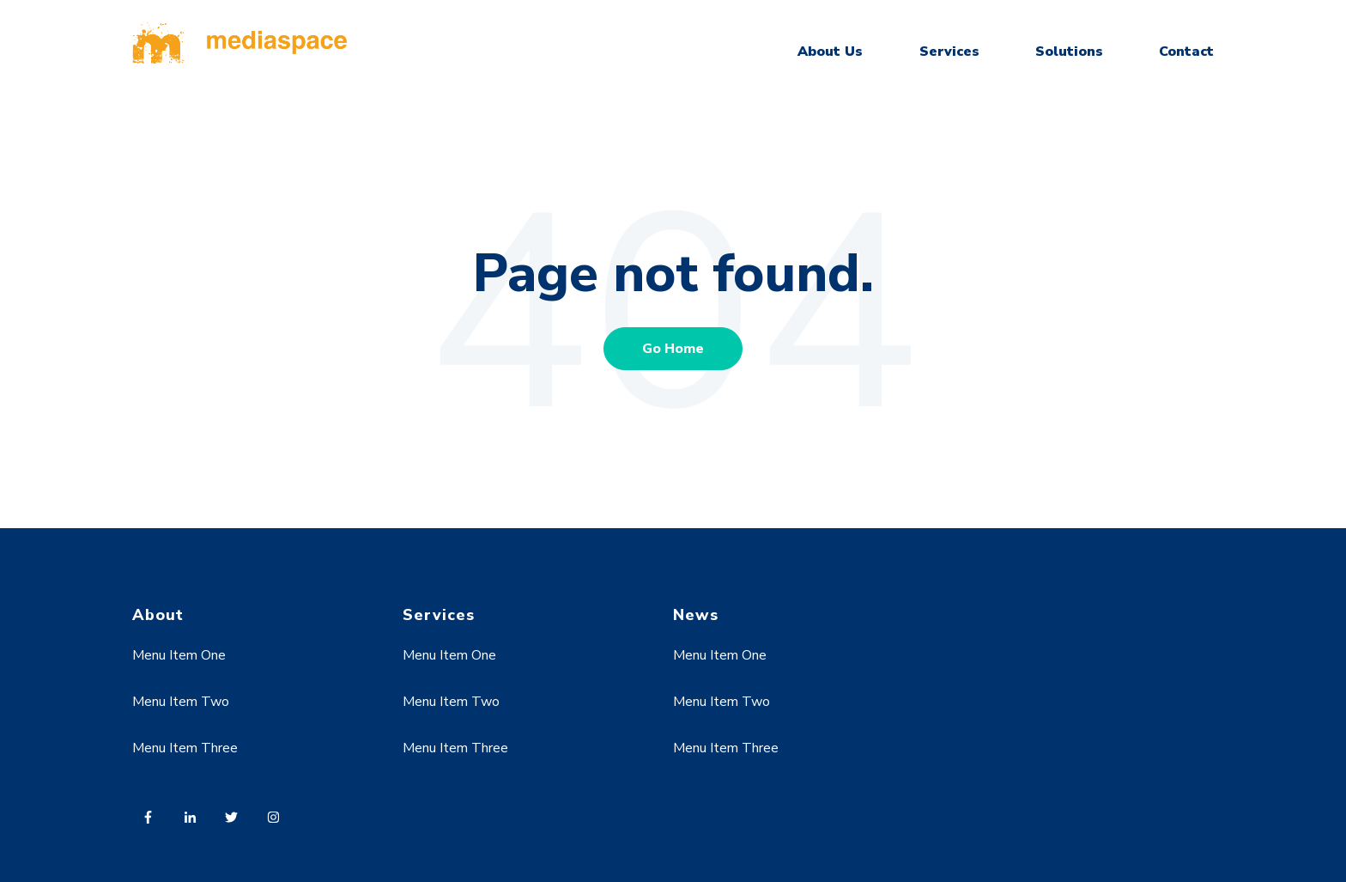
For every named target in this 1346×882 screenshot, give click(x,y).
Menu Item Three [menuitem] (185, 748)
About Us (830, 51)
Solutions (1069, 51)
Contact (1186, 51)
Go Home (673, 348)
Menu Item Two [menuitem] (180, 701)
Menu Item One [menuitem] (179, 655)
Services (949, 51)
